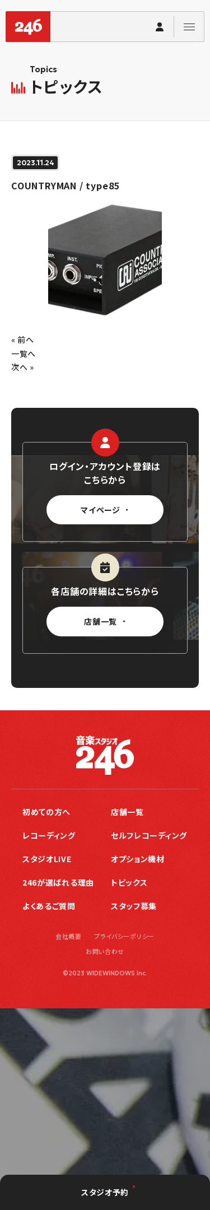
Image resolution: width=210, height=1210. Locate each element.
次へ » (22, 367)
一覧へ (23, 353)
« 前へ (22, 339)
